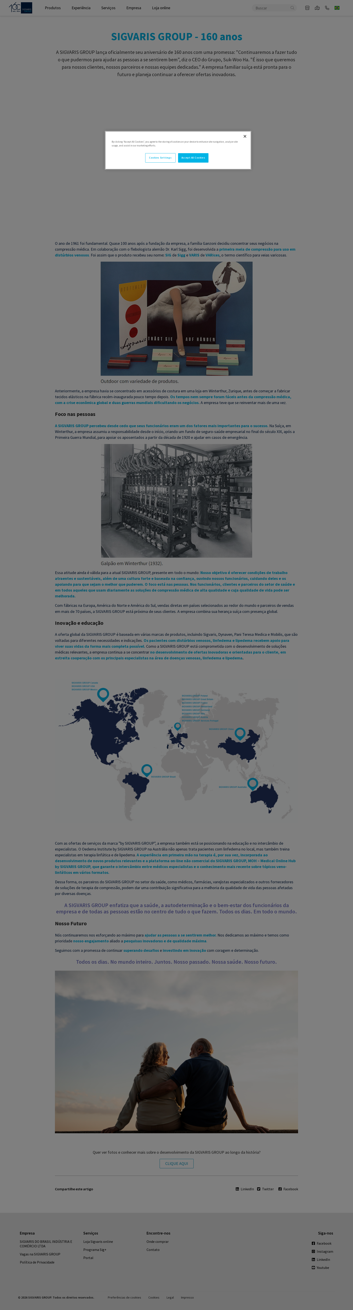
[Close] (245, 136)
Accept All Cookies (193, 157)
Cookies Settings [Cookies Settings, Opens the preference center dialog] (160, 157)
